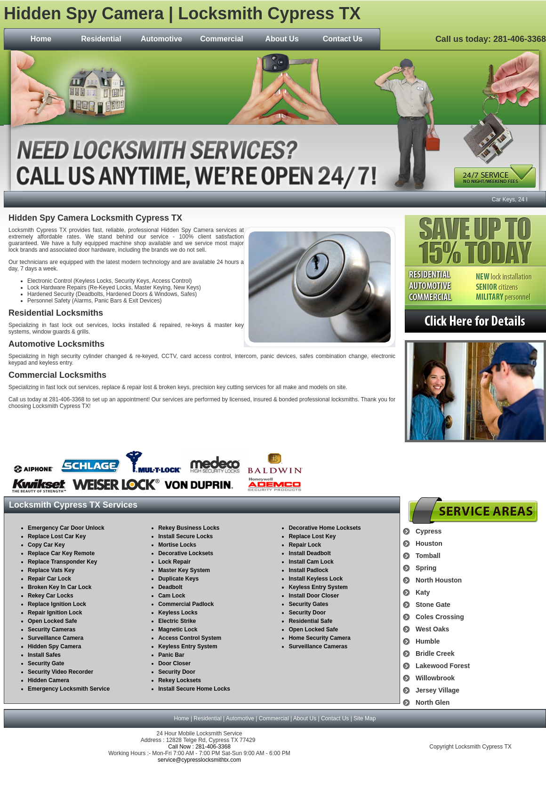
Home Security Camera (319, 638)
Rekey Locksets (179, 680)
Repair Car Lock (49, 578)
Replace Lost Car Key (57, 536)
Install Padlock (308, 570)
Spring (426, 568)
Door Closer (174, 663)
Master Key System (184, 570)
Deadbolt (170, 587)
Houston (429, 543)
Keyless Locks (177, 612)
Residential (101, 39)
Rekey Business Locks (188, 528)
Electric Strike (177, 621)
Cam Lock (171, 595)
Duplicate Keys (178, 578)
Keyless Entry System (187, 646)
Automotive (161, 39)
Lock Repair (174, 561)
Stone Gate (433, 604)
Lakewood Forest (443, 665)
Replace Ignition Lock (57, 604)
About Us (281, 39)
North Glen (433, 702)
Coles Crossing (440, 617)
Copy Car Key (46, 545)
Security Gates (308, 604)
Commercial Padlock (186, 604)
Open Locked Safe (52, 621)
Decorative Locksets (185, 553)
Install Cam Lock (311, 561)
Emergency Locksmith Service (69, 688)
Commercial (221, 39)
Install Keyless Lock (316, 578)
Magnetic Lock (177, 629)
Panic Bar (171, 655)
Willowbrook (435, 678)
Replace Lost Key (312, 536)
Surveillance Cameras (318, 646)
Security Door (176, 672)
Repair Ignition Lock (55, 612)
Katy (423, 592)
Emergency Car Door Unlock (66, 528)
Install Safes (44, 655)
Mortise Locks (177, 545)
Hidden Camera (48, 680)
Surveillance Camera (55, 638)
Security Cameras (51, 629)
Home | (184, 718)
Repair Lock (305, 545)
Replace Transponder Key (62, 561)
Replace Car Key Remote (61, 553)
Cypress (429, 531)
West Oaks (432, 629)
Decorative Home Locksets (325, 528)
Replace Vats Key (51, 570)
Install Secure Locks (185, 536)
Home (41, 39)
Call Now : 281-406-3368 (199, 746)
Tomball (428, 555)
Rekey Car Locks (50, 595)
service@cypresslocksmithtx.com (199, 760)
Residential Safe (310, 621)
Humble (428, 641)
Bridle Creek (435, 653)
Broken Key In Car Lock (59, 587)
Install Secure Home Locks (194, 688)
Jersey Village (437, 690)
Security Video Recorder (60, 672)
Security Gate (46, 663)
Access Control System (189, 638)
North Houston (439, 580)
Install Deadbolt (309, 553)
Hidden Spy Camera (54, 646)
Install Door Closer (314, 595)
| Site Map (362, 718)
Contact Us (342, 39)
